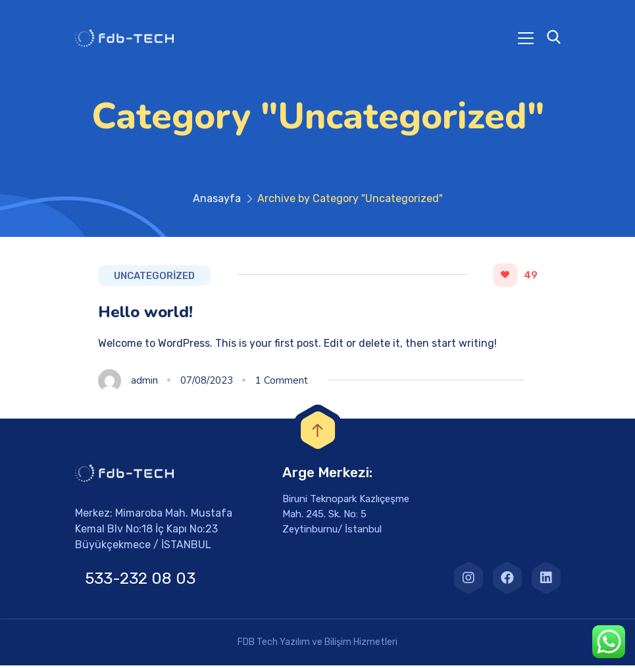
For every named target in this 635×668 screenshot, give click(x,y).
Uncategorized (154, 278)
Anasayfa (217, 201)
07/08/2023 (206, 383)
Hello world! (145, 314)
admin (144, 383)
